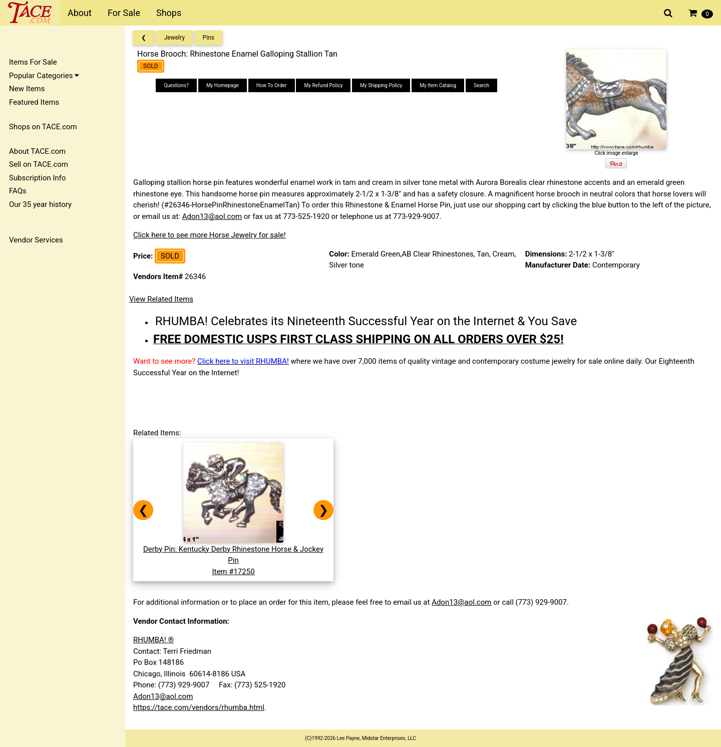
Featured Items (34, 102)
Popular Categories (44, 75)
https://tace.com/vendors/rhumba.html (198, 707)
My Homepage (222, 85)
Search (481, 85)
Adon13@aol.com (212, 216)
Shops (168, 13)
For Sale (124, 13)
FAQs (18, 190)
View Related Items (161, 299)
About (80, 13)
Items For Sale (33, 62)
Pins (208, 37)
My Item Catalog (438, 85)
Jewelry (174, 37)
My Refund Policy (323, 85)
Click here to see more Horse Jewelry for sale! (209, 234)
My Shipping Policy (381, 85)
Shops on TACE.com (43, 126)
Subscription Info (37, 177)
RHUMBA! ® (153, 639)
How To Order (271, 85)
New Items (27, 88)
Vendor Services (36, 239)
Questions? (176, 85)
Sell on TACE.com (38, 164)
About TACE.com (37, 151)
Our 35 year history (40, 204)
